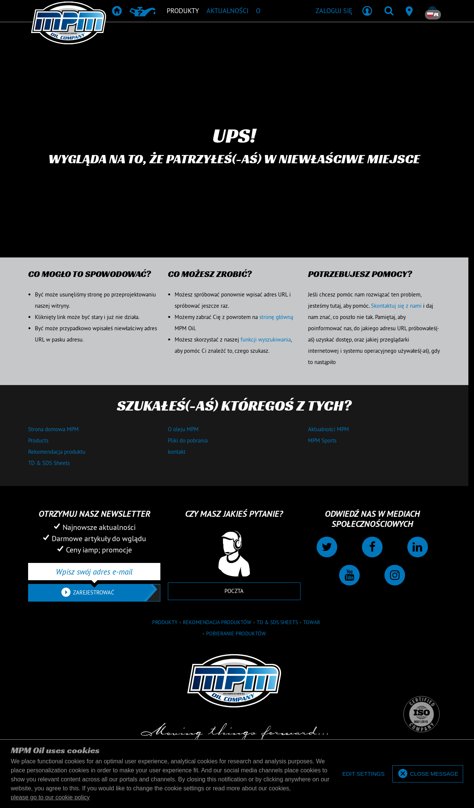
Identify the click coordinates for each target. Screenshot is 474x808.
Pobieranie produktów (236, 633)
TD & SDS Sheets (49, 462)
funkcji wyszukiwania (266, 339)
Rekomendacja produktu (56, 451)
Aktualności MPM (328, 429)
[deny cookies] (363, 774)
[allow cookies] (427, 774)
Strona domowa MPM (53, 429)
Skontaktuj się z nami (396, 305)
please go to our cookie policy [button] (50, 797)
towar (311, 622)
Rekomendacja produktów (217, 622)
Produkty (165, 622)
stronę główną (276, 316)
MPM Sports (322, 440)
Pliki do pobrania (188, 440)
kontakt (176, 451)
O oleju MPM (183, 429)
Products (38, 440)
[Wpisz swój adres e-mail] (94, 571)
